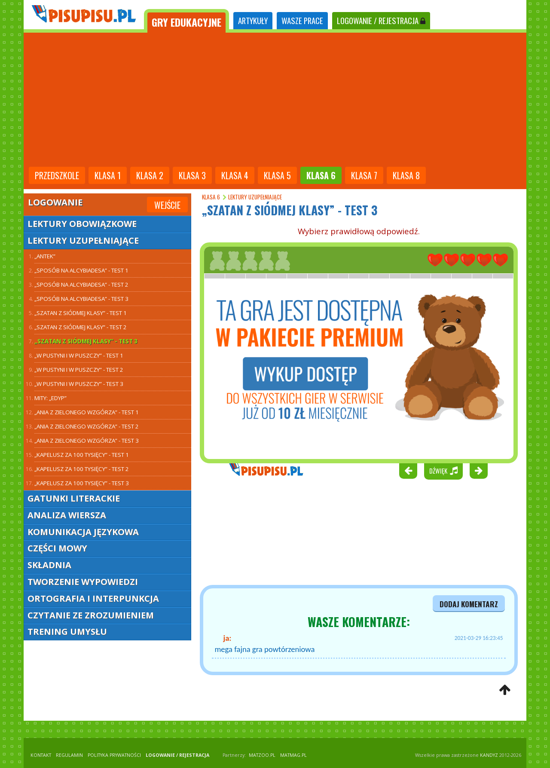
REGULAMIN (69, 755)
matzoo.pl (262, 755)
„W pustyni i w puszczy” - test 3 (78, 384)
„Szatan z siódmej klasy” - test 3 (86, 341)
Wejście (167, 205)
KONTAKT (41, 755)
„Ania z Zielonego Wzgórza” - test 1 (86, 412)
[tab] (186, 21)
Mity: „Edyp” (50, 398)
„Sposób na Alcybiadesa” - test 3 (81, 299)
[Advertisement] (275, 100)
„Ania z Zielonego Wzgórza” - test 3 (86, 440)
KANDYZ (489, 755)
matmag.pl (293, 755)
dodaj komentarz (469, 603)
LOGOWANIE (381, 20)
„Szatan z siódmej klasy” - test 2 (80, 327)
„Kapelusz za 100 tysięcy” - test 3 (81, 483)
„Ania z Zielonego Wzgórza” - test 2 (86, 426)
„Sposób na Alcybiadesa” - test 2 (81, 284)
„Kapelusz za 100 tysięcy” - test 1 (81, 455)
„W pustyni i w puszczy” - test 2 (78, 369)
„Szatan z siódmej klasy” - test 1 (80, 313)
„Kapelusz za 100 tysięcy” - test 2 (81, 469)
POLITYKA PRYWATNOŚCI (114, 755)
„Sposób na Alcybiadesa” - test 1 (81, 270)
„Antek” (44, 256)
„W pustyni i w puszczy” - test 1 (78, 355)
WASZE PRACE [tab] (302, 20)
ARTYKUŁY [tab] (253, 20)
